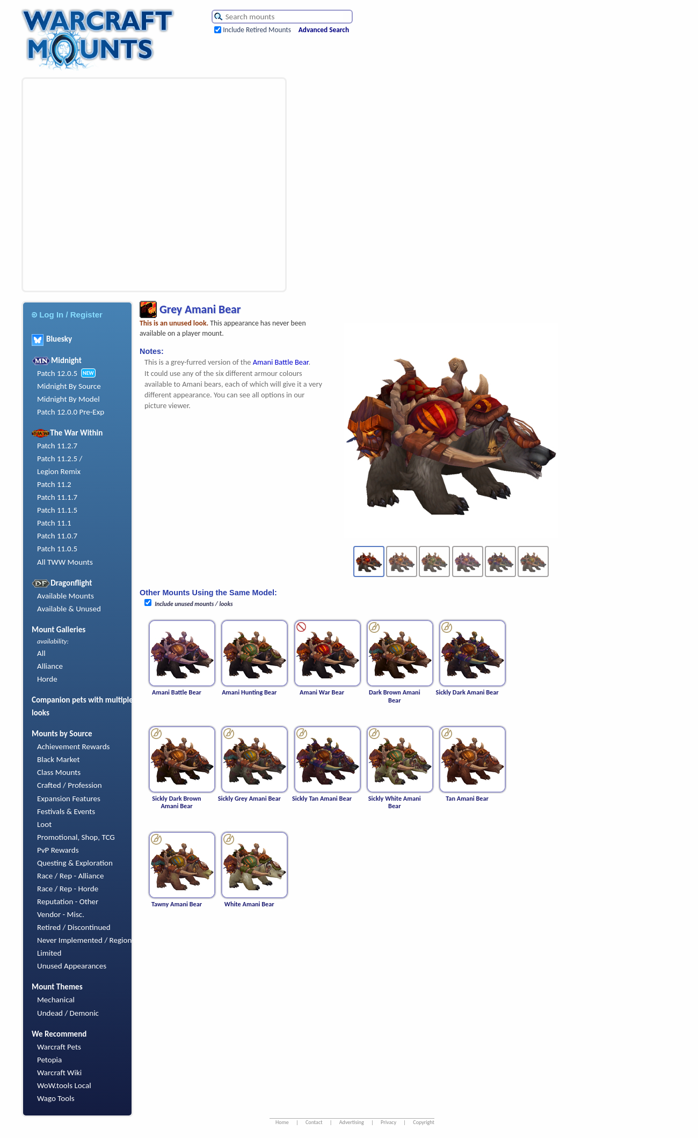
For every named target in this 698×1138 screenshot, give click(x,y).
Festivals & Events (66, 811)
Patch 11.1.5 (57, 510)
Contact (314, 1122)
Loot (44, 824)
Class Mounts (59, 772)
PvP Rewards (58, 850)
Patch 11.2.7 (57, 445)
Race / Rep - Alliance (70, 876)
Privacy (388, 1122)
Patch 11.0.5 (57, 548)
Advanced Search (324, 29)
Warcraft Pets (59, 1047)
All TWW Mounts (65, 562)
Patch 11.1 (54, 523)
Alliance (50, 666)
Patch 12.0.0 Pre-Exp (70, 412)
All (41, 653)
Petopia (49, 1060)
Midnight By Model (68, 399)
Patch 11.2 (54, 484)
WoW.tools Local (64, 1085)
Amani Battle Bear (281, 362)
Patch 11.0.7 (57, 536)
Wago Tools (56, 1098)
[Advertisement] (100, 184)
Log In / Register (67, 315)
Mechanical (56, 999)
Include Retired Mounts (257, 29)
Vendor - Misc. (60, 914)
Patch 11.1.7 (57, 497)
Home (282, 1122)
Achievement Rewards (73, 746)
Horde (47, 679)
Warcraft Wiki (59, 1072)
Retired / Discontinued (74, 927)
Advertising (351, 1122)
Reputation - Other (67, 901)
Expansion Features (68, 798)
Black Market (58, 759)
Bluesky (52, 339)
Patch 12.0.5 (57, 373)
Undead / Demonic (68, 1013)
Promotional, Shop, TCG (76, 837)
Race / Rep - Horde (67, 888)
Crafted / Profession (69, 785)
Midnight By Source (69, 386)
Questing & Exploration (75, 863)
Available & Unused (69, 609)
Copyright (423, 1122)
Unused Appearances (71, 966)
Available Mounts (65, 596)
